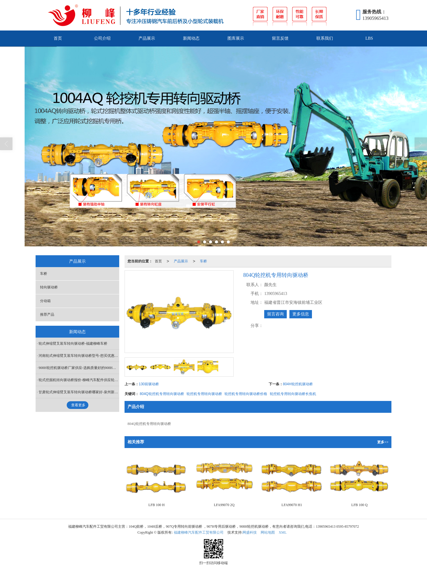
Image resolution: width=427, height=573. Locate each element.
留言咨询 (275, 314)
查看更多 (78, 405)
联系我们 (324, 38)
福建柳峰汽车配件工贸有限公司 (199, 532)
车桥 (203, 261)
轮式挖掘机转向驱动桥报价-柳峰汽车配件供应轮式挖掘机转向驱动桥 (79, 380)
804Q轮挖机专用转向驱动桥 (162, 394)
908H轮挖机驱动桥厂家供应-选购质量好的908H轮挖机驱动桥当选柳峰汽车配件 (79, 368)
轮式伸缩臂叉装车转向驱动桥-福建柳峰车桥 (73, 343)
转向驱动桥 (49, 287)
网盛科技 (250, 532)
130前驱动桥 (149, 384)
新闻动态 (191, 38)
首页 (58, 38)
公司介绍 (102, 38)
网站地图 (268, 532)
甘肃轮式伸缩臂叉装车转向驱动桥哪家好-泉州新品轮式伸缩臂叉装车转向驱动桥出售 (79, 392)
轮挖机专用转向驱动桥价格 (245, 394)
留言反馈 (280, 38)
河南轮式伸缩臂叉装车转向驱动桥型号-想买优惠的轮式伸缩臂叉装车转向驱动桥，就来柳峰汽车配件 (79, 356)
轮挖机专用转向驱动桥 (204, 394)
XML (283, 532)
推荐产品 (47, 314)
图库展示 (235, 38)
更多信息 (300, 314)
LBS (369, 38)
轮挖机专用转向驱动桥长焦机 (293, 394)
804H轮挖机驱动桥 (298, 384)
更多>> (382, 442)
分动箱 (45, 301)
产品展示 (146, 38)
